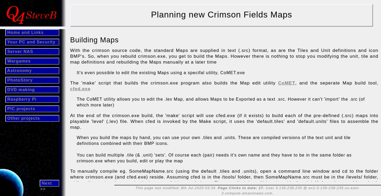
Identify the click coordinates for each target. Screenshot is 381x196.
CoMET (286, 83)
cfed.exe (80, 88)
